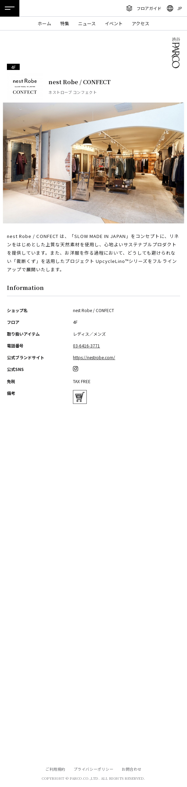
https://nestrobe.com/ (94, 357)
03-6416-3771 (86, 345)
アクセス (140, 23)
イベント (114, 23)
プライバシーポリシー (94, 769)
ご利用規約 (55, 769)
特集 (64, 23)
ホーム (44, 23)
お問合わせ (132, 769)
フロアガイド (149, 8)
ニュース (87, 23)
